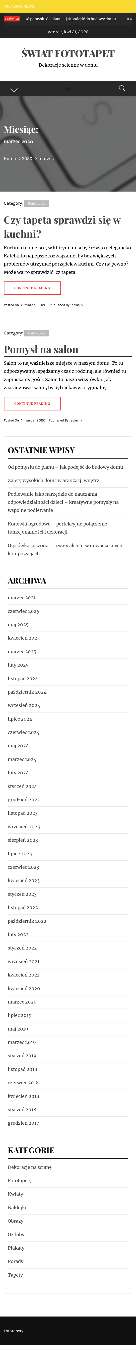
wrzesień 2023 (24, 827)
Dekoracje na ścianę (30, 1167)
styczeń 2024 (22, 786)
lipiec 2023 (20, 854)
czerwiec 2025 (23, 611)
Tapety (15, 1275)
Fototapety (36, 203)
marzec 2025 (22, 651)
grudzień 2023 (24, 800)
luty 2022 (18, 934)
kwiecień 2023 (24, 880)
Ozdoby (16, 1234)
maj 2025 (18, 624)
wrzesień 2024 (24, 705)
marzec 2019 (22, 1042)
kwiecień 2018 (23, 1096)
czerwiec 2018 (23, 1083)
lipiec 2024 (20, 719)
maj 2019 (18, 1029)
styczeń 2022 (22, 948)
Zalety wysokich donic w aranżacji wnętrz (53, 480)
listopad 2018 (22, 1069)
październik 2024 (27, 692)
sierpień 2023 (23, 840)
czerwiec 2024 (24, 732)
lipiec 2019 (20, 1015)
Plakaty (16, 1248)
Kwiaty (15, 1194)
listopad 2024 (23, 678)
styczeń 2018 (22, 1110)
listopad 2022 (23, 907)
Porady (15, 1261)
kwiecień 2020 (24, 988)
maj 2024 (18, 746)
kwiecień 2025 (24, 638)
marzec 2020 (22, 1002)
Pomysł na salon (41, 349)
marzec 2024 (22, 759)
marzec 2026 (22, 597)
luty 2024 (18, 773)
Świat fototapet (68, 53)
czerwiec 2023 (23, 867)
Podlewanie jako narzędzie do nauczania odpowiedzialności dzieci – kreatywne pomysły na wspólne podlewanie (63, 502)
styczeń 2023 (22, 894)
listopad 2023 (23, 813)
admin (77, 305)
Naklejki (17, 1207)
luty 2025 (18, 665)
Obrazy (15, 1221)
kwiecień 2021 (23, 975)
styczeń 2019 (22, 1056)
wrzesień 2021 (23, 961)
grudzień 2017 (23, 1123)
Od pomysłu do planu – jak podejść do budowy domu (60, 19)
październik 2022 (27, 921)
